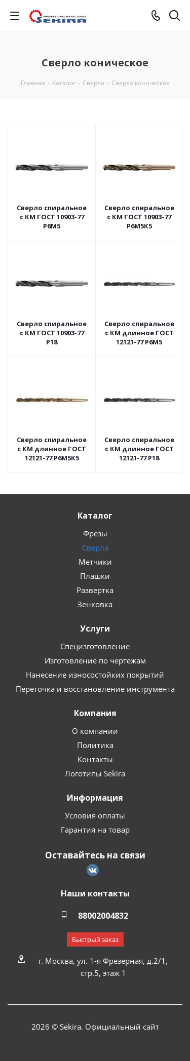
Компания (95, 713)
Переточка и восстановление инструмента (95, 689)
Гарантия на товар (95, 829)
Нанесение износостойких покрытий (95, 675)
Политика (95, 745)
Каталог (95, 515)
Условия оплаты (95, 815)
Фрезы (95, 533)
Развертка (95, 590)
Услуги (95, 628)
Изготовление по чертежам (95, 660)
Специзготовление (95, 646)
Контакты (95, 759)
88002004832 (103, 915)
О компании (95, 731)
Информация (95, 797)
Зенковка (95, 604)
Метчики (95, 562)
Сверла (95, 547)
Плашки (95, 576)
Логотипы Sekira (95, 773)
